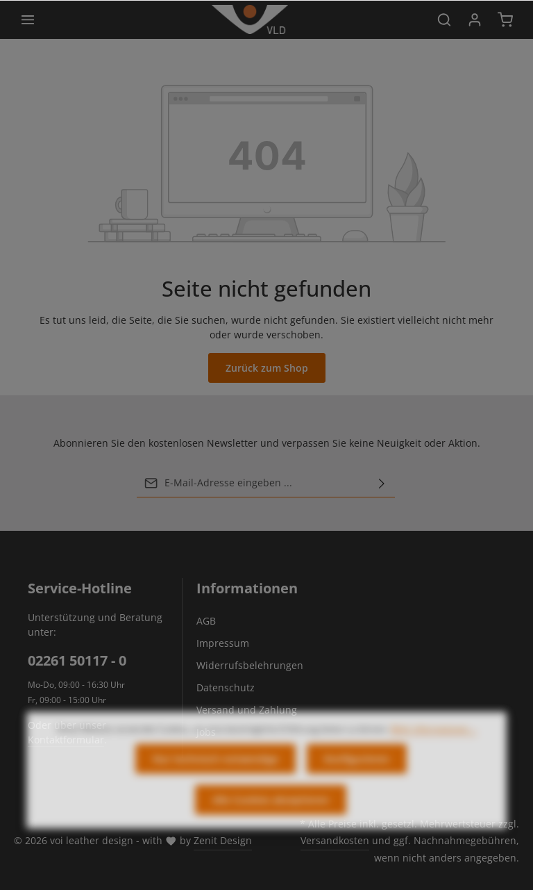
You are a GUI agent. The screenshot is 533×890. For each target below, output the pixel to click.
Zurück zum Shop (267, 367)
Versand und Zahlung (246, 709)
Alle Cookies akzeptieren (270, 812)
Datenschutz (225, 687)
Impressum (222, 643)
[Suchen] (444, 19)
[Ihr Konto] (475, 19)
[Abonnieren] (382, 482)
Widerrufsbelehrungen (249, 665)
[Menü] (28, 19)
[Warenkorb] (505, 19)
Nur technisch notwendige (215, 771)
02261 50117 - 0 (77, 660)
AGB (206, 620)
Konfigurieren (356, 771)
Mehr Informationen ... (434, 742)
